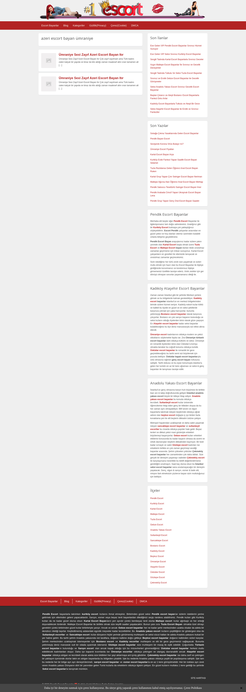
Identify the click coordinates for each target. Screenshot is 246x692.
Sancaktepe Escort (159, 540)
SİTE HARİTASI (198, 678)
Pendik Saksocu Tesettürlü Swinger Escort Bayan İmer (175, 187)
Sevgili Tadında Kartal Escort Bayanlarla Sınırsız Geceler (177, 59)
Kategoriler (79, 25)
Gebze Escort (156, 524)
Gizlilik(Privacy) (97, 25)
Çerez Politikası (193, 687)
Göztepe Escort (157, 577)
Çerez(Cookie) (119, 25)
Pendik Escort (156, 498)
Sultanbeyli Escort (158, 535)
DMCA (134, 25)
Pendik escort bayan (163, 614)
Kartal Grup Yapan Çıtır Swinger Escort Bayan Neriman (176, 176)
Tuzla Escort (156, 519)
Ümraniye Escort (158, 561)
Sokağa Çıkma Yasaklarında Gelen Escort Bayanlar (174, 133)
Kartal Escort (156, 509)
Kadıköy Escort (157, 551)
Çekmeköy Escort (158, 582)
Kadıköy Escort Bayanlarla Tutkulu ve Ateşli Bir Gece (175, 103)
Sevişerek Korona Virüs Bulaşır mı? (167, 144)
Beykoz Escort (157, 556)
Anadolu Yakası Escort (160, 530)
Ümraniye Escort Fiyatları (162, 149)
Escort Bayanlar (50, 25)
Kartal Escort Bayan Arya (162, 154)
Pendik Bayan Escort (160, 138)
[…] (60, 65)
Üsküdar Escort (157, 572)
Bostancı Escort (157, 546)
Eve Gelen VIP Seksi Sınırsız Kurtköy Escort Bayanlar (175, 54)
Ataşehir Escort (157, 567)
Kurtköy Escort (157, 503)
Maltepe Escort (167, 248)
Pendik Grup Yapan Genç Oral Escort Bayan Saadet (174, 201)
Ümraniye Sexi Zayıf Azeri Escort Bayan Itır (91, 54)
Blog (65, 25)
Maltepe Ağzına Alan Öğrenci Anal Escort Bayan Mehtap (176, 182)
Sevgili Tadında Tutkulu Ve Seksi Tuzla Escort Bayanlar (176, 73)
